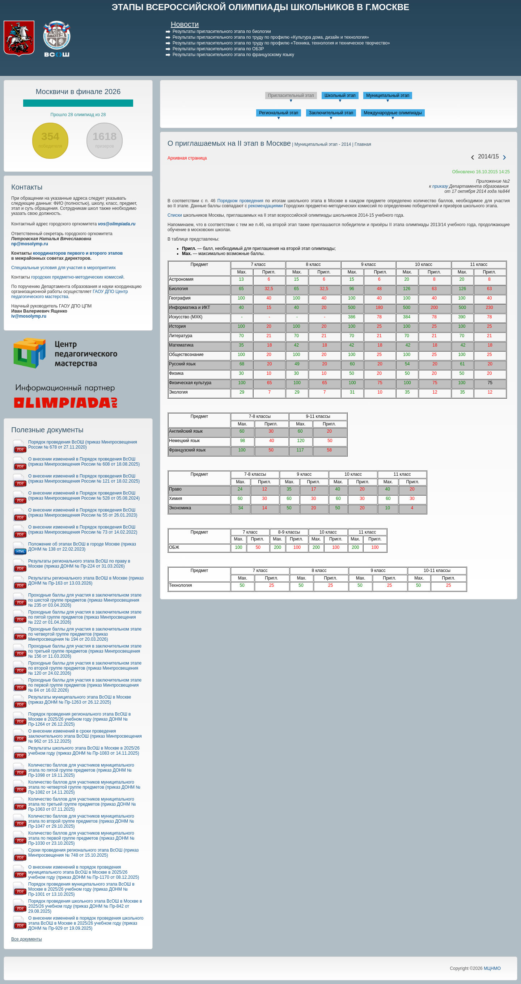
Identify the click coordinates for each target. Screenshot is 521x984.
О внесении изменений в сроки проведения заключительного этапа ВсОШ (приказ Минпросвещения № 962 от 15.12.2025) (85, 736)
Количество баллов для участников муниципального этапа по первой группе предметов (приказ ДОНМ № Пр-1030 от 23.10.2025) (81, 838)
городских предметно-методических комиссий (77, 277)
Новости (185, 24)
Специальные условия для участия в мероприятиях (63, 267)
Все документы (26, 939)
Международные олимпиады (393, 112)
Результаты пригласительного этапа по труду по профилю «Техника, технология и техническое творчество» (281, 43)
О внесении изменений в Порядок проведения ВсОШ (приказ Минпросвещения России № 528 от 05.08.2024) (84, 496)
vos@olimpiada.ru (117, 223)
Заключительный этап (331, 112)
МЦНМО (492, 968)
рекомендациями (265, 205)
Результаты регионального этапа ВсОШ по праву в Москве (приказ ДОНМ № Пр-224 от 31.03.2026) (79, 564)
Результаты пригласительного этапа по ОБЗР (218, 48)
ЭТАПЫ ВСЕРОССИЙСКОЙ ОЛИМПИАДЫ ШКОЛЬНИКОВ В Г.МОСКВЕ (261, 7)
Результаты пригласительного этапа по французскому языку (233, 54)
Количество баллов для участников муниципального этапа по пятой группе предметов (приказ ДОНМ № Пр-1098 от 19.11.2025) (81, 770)
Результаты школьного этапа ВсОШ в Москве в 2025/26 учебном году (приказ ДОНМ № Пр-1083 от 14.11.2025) (84, 751)
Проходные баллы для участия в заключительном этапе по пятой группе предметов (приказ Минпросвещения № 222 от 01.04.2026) (84, 617)
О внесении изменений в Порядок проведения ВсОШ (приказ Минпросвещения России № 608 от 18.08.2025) (84, 462)
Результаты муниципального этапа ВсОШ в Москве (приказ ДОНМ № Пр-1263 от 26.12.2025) (79, 700)
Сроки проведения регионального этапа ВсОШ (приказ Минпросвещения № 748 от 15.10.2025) (83, 853)
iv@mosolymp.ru (28, 316)
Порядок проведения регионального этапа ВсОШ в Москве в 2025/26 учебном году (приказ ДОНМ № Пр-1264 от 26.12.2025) (79, 719)
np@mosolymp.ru (29, 243)
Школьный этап (340, 95)
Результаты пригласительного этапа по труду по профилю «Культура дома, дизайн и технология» (271, 37)
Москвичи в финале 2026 (78, 92)
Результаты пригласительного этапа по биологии (222, 31)
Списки (175, 215)
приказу (440, 186)
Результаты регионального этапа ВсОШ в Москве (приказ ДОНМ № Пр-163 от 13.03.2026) (86, 581)
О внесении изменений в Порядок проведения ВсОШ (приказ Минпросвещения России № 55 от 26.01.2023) (82, 513)
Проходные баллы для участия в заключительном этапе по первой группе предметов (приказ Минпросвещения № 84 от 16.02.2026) (84, 685)
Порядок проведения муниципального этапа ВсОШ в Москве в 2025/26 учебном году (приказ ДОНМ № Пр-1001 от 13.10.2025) (81, 889)
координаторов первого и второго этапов (78, 253)
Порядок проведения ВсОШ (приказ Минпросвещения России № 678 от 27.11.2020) (82, 445)
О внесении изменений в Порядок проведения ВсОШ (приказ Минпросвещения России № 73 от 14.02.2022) (82, 530)
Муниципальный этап (387, 95)
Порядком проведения (239, 200)
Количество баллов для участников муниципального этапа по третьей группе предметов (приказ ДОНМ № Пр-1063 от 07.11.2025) (82, 804)
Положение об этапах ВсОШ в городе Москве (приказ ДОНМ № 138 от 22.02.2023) (82, 547)
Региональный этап (278, 112)
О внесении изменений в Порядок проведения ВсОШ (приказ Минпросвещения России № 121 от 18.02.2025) (84, 479)
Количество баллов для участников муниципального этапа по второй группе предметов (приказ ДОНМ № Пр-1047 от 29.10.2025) (81, 821)
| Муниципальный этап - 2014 (321, 144)
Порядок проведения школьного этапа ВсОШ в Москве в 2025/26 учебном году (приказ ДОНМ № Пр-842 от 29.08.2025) (85, 906)
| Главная (361, 144)
